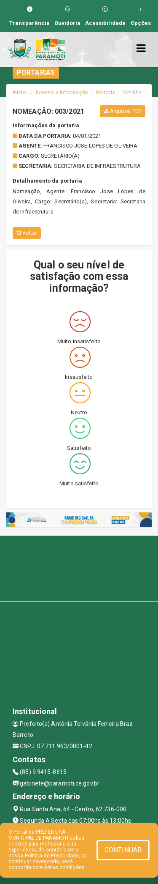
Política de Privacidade (52, 856)
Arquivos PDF (122, 111)
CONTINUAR (123, 850)
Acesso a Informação (61, 92)
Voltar (27, 233)
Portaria (105, 92)
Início (19, 92)
